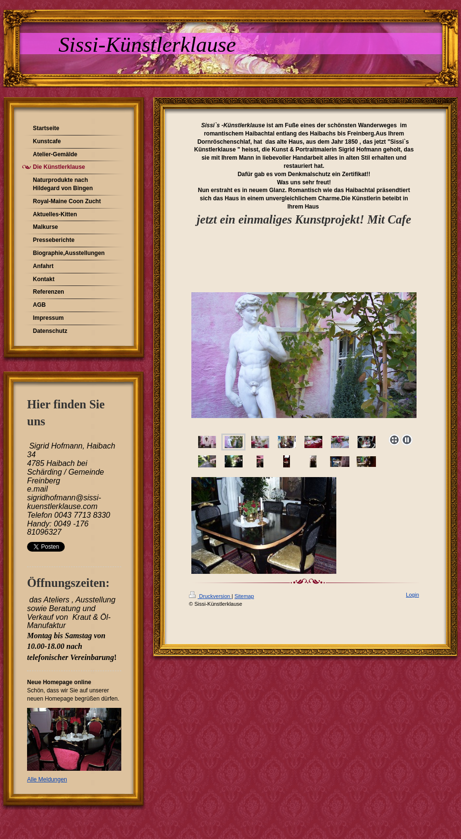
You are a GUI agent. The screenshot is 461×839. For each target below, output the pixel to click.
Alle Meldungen (47, 779)
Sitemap (244, 596)
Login (412, 595)
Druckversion (210, 596)
